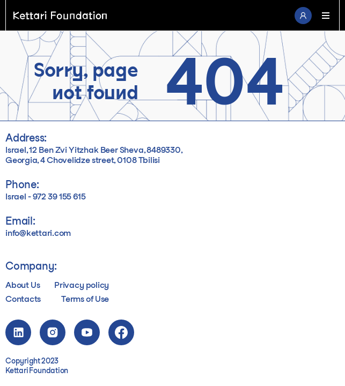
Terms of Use (85, 299)
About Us (22, 285)
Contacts (23, 299)
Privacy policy (81, 285)
